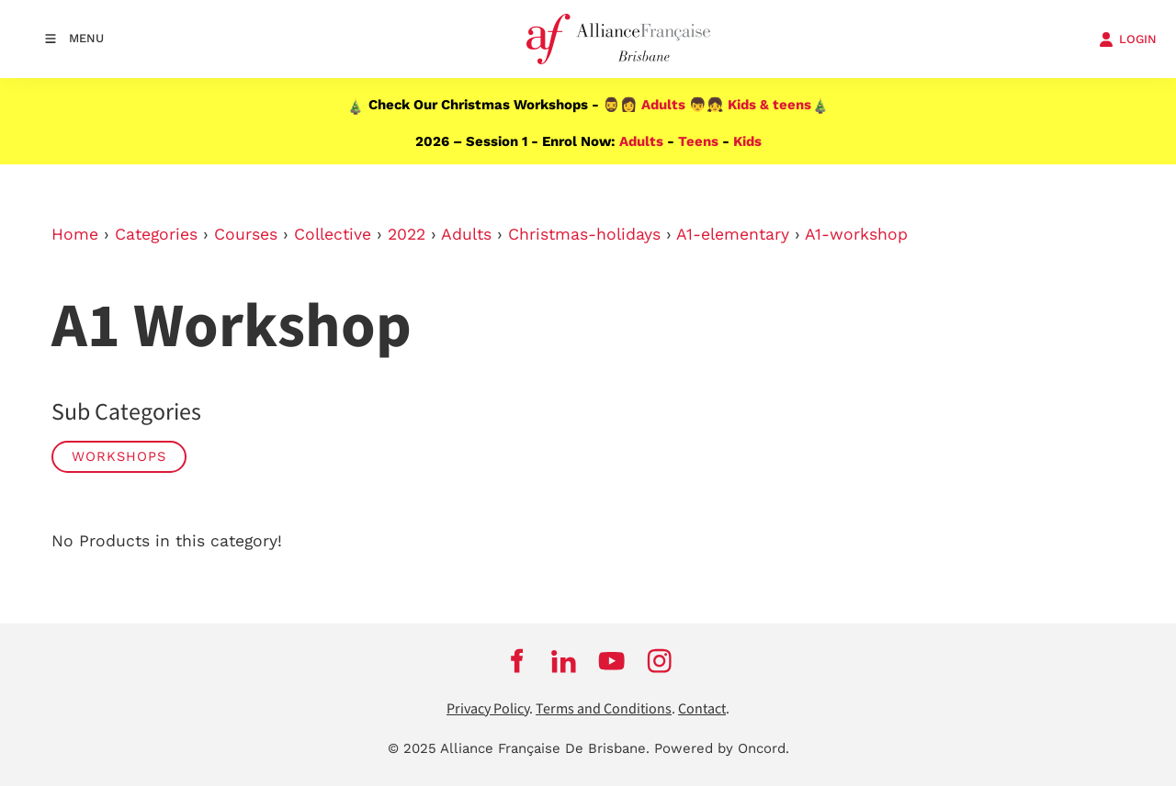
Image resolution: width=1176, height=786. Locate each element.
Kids (747, 141)
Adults (663, 104)
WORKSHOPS (119, 456)
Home (74, 234)
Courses (245, 234)
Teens (698, 141)
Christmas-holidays (584, 234)
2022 (406, 234)
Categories (156, 234)
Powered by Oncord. (721, 748)
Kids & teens (769, 104)
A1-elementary (732, 234)
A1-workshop (856, 234)
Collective (332, 234)
